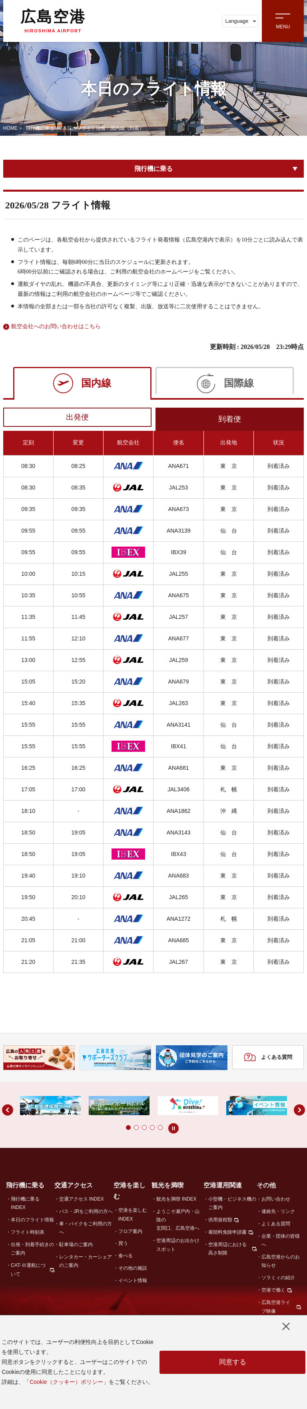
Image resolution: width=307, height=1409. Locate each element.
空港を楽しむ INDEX (132, 1216)
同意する (232, 1362)
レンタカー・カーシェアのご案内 (85, 1263)
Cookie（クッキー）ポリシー (66, 1382)
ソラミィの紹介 (278, 1279)
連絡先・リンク (278, 1213)
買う (123, 1245)
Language (240, 21)
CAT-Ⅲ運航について (28, 1271)
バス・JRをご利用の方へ (86, 1213)
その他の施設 (132, 1269)
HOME (10, 128)
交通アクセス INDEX (81, 1200)
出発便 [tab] (77, 418)
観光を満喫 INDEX (176, 1200)
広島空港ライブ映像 (275, 1308)
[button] (112, 1129)
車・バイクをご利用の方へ (85, 1230)
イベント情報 (132, 1282)
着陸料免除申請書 (227, 1234)
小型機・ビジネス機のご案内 (232, 1205)
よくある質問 (268, 1059)
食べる (125, 1257)
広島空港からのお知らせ (280, 1263)
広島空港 (53, 20)
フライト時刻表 (27, 1234)
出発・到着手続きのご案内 (32, 1250)
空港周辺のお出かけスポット (177, 1246)
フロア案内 (130, 1232)
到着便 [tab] (230, 420)
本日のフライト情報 (32, 1221)
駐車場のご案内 (76, 1246)
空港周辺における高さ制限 (227, 1250)
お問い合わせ (275, 1200)
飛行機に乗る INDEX (25, 1205)
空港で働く (273, 1291)
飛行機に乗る (40, 128)
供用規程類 (220, 1221)
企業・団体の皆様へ (280, 1242)
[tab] (82, 382)
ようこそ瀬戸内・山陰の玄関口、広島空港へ (177, 1221)
